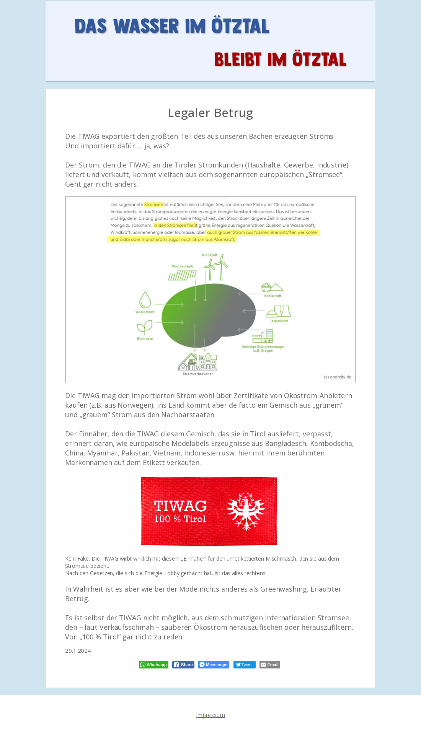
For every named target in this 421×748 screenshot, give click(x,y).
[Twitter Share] (244, 664)
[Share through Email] (269, 664)
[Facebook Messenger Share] (213, 664)
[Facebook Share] (183, 664)
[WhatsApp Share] (153, 664)
